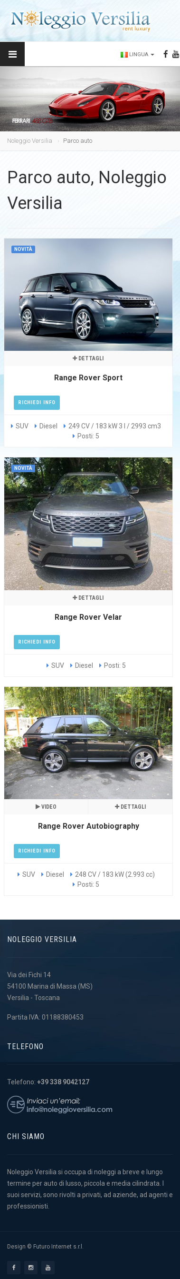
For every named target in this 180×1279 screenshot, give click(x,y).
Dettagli (88, 358)
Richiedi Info (37, 402)
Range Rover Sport (88, 377)
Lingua (137, 54)
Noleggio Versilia (29, 140)
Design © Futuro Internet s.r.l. (45, 1246)
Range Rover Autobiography (88, 826)
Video (46, 807)
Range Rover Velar (88, 617)
